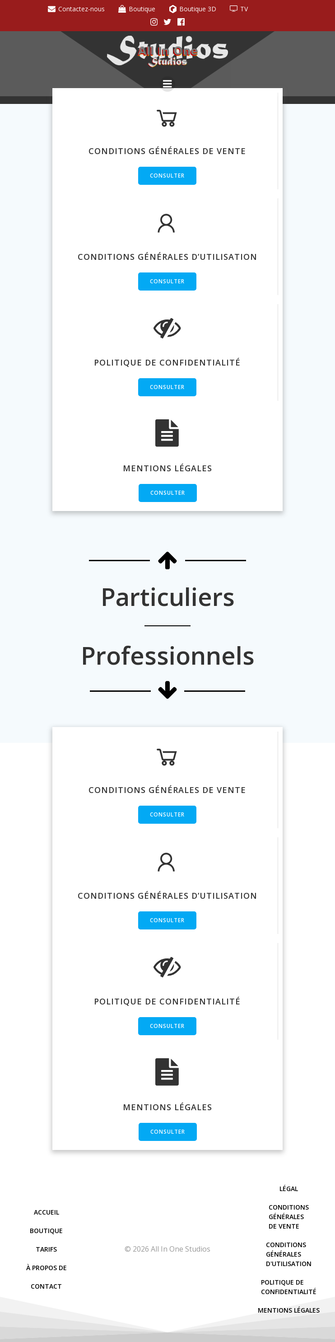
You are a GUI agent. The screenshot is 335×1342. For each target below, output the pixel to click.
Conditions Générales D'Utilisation (289, 1254)
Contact (46, 1286)
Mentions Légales (289, 1310)
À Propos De (46, 1267)
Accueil (46, 1212)
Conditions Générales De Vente (289, 1216)
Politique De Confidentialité (288, 1287)
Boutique (46, 1230)
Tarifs (46, 1249)
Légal (288, 1188)
